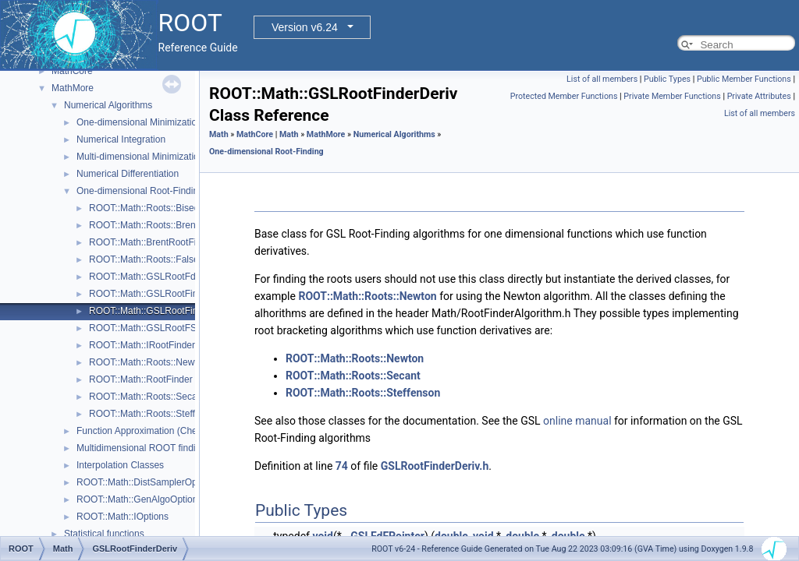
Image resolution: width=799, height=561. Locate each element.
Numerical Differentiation (127, 173)
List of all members (601, 79)
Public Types (667, 79)
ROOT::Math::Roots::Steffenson (155, 413)
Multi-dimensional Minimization (140, 156)
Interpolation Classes (120, 465)
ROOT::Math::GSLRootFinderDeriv (161, 310)
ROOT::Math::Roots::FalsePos (152, 259)
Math (219, 134)
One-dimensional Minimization (139, 122)
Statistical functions (104, 533)
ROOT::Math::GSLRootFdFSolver (158, 276)
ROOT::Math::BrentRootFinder (152, 242)
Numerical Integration (120, 139)
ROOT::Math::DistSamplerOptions (146, 482)
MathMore (72, 88)
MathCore (72, 70)
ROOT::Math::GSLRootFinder (150, 293)
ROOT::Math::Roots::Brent (143, 225)
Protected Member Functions (564, 96)
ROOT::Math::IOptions (122, 516)
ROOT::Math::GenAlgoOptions (139, 499)
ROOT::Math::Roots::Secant (147, 396)
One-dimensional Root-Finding (140, 190)
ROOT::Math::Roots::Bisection (151, 208)
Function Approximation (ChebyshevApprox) (168, 430)
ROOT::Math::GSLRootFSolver (153, 328)
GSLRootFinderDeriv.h (435, 466)
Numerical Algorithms (108, 105)
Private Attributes (759, 96)
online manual (577, 421)
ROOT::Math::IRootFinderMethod (157, 345)
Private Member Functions (671, 96)
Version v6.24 (305, 27)
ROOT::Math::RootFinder (141, 379)
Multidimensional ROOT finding (141, 448)
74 (342, 466)
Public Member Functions (744, 79)
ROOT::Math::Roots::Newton (148, 362)
